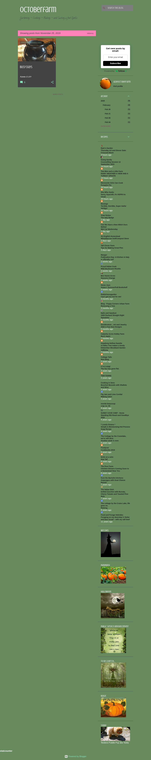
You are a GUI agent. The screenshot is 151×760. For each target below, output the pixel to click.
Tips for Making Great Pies (112, 248)
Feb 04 (107, 122)
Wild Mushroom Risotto (111, 269)
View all (90, 33)
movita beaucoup (108, 404)
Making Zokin (106, 397)
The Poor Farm (107, 466)
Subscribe (115, 63)
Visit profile (118, 86)
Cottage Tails (106, 357)
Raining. (104, 508)
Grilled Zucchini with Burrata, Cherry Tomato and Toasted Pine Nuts (114, 494)
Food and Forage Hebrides (112, 515)
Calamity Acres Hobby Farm (112, 334)
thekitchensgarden (108, 294)
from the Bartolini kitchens (112, 478)
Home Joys (105, 285)
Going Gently (106, 160)
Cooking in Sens (108, 383)
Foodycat (105, 448)
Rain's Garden (107, 148)
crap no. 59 (105, 406)
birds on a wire (107, 457)
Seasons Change (108, 278)
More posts (58, 94)
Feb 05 (107, 118)
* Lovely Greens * (108, 425)
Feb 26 (107, 109)
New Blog (105, 359)
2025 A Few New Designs (111, 327)
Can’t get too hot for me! (111, 297)
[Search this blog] (120, 8)
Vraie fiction (106, 215)
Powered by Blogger (75, 756)
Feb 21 (107, 114)
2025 (103, 101)
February (106, 105)
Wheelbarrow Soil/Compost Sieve (115, 239)
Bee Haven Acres (108, 276)
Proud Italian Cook (108, 266)
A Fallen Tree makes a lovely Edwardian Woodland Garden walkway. (113, 348)
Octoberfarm (38, 9)
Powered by (115, 71)
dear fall (104, 459)
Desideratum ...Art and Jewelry (114, 325)
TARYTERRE (106, 376)
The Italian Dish (107, 489)
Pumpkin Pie (106, 185)
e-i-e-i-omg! (105, 366)
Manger (104, 255)
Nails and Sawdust (108, 313)
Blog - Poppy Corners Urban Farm (115, 304)
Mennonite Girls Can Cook (112, 183)
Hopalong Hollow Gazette (111, 343)
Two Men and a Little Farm (112, 171)
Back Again (105, 336)
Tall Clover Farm (108, 246)
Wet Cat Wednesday (109, 229)
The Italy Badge (107, 218)
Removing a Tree (108, 306)
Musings (104, 204)
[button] (52, 82)
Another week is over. (110, 441)
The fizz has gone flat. (110, 369)
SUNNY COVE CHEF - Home (112, 413)
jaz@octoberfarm (122, 81)
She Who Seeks (107, 192)
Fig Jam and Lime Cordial (111, 394)
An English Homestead (110, 236)
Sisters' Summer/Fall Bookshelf (114, 287)
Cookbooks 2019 (108, 450)
